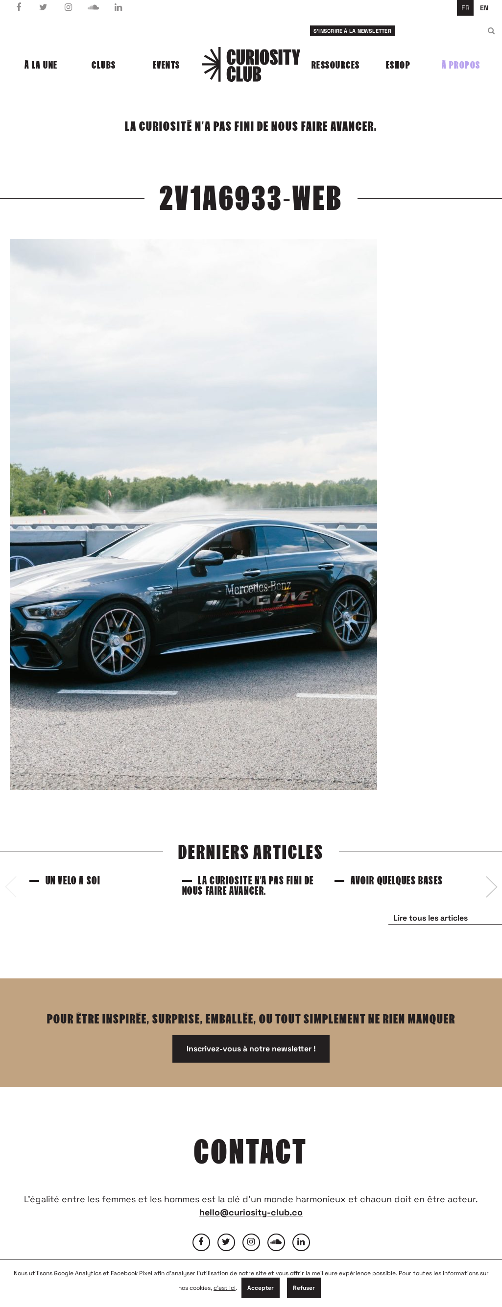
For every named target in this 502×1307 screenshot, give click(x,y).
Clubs (104, 65)
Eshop (398, 65)
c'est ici (225, 1288)
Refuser (304, 1288)
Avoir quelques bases (397, 880)
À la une (41, 65)
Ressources (335, 65)
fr (465, 7)
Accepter (260, 1288)
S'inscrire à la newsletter (352, 30)
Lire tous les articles (430, 918)
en (484, 7)
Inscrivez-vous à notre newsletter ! (251, 1049)
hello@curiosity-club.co (251, 1212)
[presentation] (10, 887)
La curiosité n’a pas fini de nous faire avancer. (248, 886)
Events (166, 65)
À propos (461, 65)
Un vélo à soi (73, 880)
